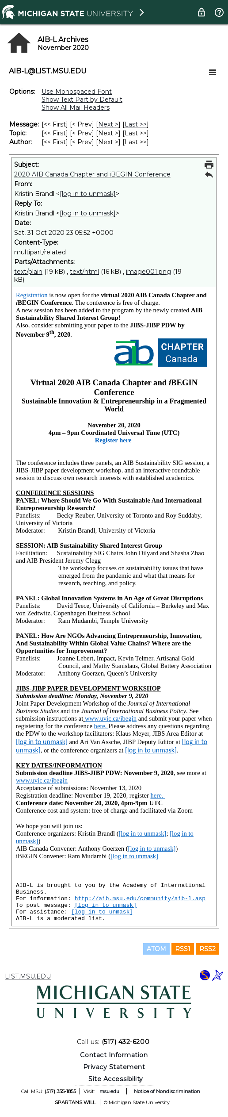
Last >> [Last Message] (136, 124)
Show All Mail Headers (76, 107)
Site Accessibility (115, 1079)
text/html (84, 272)
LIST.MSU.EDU (28, 976)
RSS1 (182, 949)
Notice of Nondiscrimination (167, 1091)
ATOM (156, 949)
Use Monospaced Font (77, 92)
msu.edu (109, 1091)
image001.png (148, 272)
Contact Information (114, 1055)
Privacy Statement (114, 1067)
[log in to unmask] (88, 194)
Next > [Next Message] (108, 124)
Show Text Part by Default (82, 100)
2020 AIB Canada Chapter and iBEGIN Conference (92, 174)
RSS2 (207, 949)
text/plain (28, 272)
